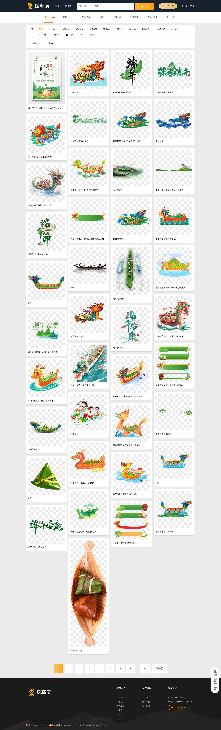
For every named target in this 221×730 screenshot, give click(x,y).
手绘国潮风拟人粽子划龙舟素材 (84, 190)
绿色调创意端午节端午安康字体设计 (43, 352)
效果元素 (66, 29)
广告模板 (85, 17)
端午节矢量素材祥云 (164, 434)
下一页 (159, 668)
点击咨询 (176, 707)
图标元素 (132, 29)
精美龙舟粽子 (119, 239)
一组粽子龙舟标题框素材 (124, 543)
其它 (81, 35)
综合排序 (35, 43)
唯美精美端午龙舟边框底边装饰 (169, 190)
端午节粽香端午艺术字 (165, 92)
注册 (192, 6)
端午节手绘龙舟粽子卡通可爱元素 (170, 288)
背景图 (119, 702)
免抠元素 (48, 17)
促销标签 (93, 29)
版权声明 (146, 702)
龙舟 (72, 288)
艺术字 (119, 29)
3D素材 (93, 35)
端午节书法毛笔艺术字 (38, 254)
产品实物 (42, 35)
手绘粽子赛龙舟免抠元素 (166, 239)
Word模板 (153, 17)
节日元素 (107, 29)
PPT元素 (174, 29)
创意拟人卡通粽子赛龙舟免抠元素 (128, 396)
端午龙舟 (159, 141)
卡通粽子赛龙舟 (77, 336)
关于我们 (146, 706)
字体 (102, 17)
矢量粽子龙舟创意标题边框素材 (169, 385)
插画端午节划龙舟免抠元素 (40, 205)
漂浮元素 (52, 29)
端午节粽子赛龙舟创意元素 (82, 483)
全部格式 (52, 43)
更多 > (119, 714)
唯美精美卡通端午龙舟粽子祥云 (127, 141)
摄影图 (117, 17)
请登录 (184, 6)
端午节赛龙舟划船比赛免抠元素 (169, 336)
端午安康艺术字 (120, 348)
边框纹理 (146, 29)
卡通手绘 (56, 35)
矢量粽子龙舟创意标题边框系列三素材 (87, 239)
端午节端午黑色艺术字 (123, 92)
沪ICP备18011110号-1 (35, 725)
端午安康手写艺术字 (37, 547)
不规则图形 (160, 29)
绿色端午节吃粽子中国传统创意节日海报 (45, 108)
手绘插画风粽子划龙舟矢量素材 (127, 445)
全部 (40, 29)
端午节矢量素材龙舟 (79, 141)
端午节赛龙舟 (119, 299)
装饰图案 (79, 29)
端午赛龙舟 (75, 92)
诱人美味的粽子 (77, 651)
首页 (58, 6)
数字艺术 (69, 35)
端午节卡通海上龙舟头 (165, 532)
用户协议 (146, 698)
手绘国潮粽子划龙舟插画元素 (41, 401)
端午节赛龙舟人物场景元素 (40, 157)
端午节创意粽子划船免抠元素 (83, 532)
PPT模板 (134, 17)
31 (145, 668)
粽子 (30, 498)
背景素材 (67, 17)
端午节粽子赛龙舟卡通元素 (125, 494)
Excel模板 (172, 17)
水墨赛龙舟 (118, 190)
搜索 (145, 6)
